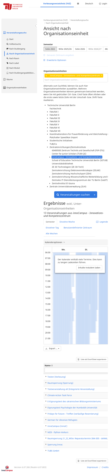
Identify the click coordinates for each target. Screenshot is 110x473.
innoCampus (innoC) (57, 426)
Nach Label (12, 63)
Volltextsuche (13, 44)
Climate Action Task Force (60, 395)
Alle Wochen (52, 233)
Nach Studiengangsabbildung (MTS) (21, 73)
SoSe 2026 (80, 49)
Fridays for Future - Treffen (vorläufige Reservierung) (73, 413)
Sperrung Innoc (55, 444)
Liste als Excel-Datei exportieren (92, 359)
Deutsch (89, 3)
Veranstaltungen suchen (73, 194)
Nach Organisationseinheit (20, 53)
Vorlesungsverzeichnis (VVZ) (57, 3)
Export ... (52, 348)
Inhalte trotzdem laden (89, 267)
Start (9, 39)
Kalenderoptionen (54, 242)
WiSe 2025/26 (65, 49)
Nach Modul (13, 68)
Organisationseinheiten (15, 87)
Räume (8, 79)
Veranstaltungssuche (15, 32)
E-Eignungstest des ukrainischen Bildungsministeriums (74, 401)
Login (103, 3)
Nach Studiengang (15, 48)
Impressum (92, 467)
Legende (102, 221)
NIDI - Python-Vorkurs (58, 432)
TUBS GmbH (53, 450)
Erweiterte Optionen (55, 60)
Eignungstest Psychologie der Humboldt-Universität (72, 407)
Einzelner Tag (52, 227)
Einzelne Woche (67, 221)
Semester (48, 44)
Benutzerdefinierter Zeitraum (78, 227)
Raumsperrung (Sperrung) (60, 383)
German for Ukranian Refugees (62, 420)
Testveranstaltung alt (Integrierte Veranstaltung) (71, 389)
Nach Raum (12, 58)
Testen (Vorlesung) (57, 376)
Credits (105, 467)
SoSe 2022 (50, 49)
